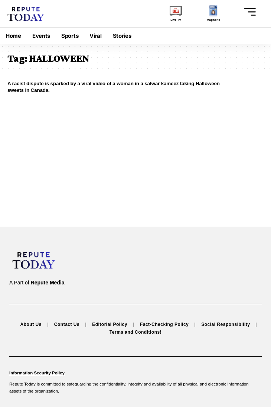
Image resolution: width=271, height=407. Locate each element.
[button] (247, 12)
